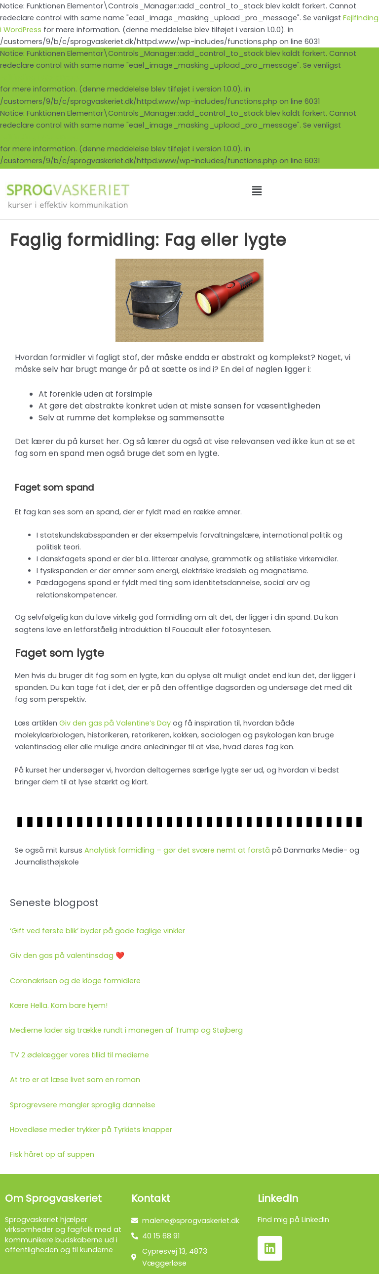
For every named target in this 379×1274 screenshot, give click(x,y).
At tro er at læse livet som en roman (75, 1080)
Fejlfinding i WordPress (39, 77)
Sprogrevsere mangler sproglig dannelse (82, 1105)
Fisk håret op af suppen (52, 1154)
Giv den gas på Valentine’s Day (115, 723)
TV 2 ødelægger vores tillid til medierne (79, 1055)
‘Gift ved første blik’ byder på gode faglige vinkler (97, 931)
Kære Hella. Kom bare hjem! (59, 1005)
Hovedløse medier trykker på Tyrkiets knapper (91, 1130)
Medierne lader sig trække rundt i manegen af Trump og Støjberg (126, 1030)
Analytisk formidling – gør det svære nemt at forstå (177, 850)
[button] (256, 191)
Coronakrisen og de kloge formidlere (75, 981)
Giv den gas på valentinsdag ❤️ (67, 955)
